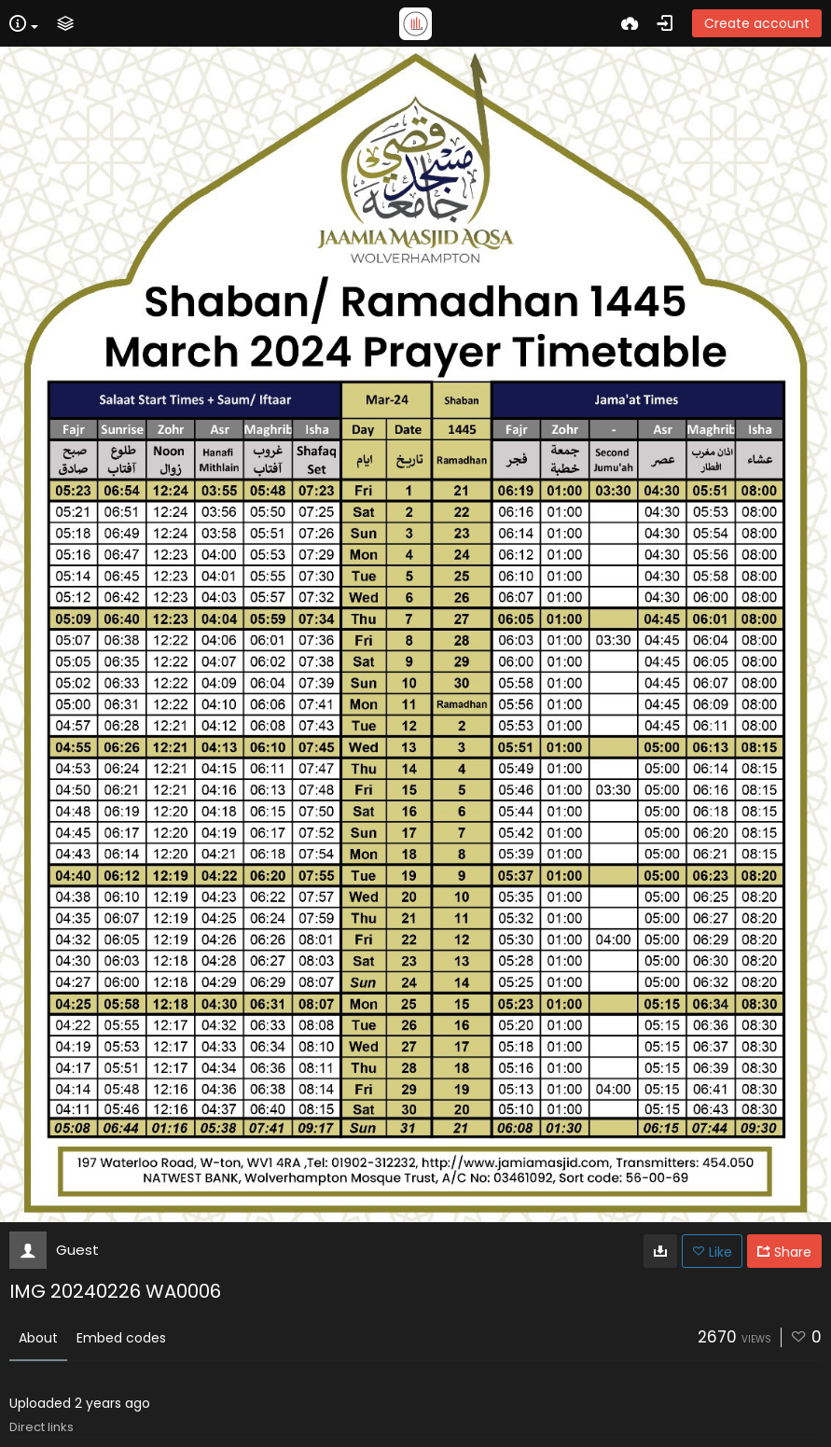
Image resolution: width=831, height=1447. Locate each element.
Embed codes (121, 1338)
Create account (757, 23)
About (38, 1338)
